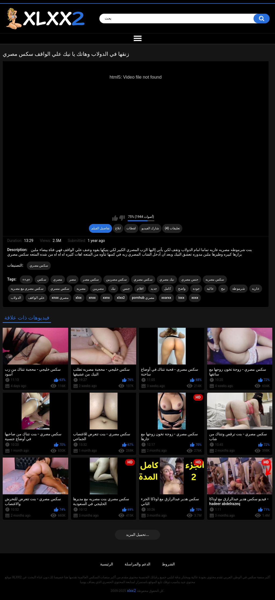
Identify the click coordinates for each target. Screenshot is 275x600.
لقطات (131, 228)
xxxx (194, 298)
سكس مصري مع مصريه (27, 288)
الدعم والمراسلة (137, 564)
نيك (113, 288)
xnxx (92, 298)
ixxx (181, 298)
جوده (196, 288)
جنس (126, 288)
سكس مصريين (116, 279)
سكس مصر (91, 279)
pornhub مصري (143, 298)
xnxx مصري (60, 298)
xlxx (79, 298)
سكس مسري (59, 288)
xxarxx (166, 298)
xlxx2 (121, 298)
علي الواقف (36, 298)
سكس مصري (39, 265)
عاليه (210, 288)
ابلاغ (118, 228)
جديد (154, 288)
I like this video (115, 218)
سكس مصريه (214, 279)
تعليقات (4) (172, 228)
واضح (182, 288)
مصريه (81, 288)
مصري (57, 279)
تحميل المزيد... (137, 534)
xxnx (106, 298)
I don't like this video (122, 218)
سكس (41, 279)
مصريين (98, 288)
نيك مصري (167, 279)
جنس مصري (189, 279)
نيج (223, 288)
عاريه (255, 288)
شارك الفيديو (150, 228)
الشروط (168, 564)
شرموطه (238, 288)
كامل (167, 288)
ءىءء (26, 279)
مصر (72, 279)
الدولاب (16, 298)
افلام (140, 288)
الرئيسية (106, 564)
